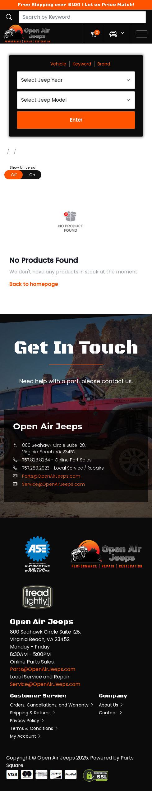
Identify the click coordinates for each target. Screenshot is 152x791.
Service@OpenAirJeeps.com (53, 484)
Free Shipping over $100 (49, 4)
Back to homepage (33, 284)
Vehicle (58, 64)
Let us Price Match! (109, 4)
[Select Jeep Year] (76, 80)
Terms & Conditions (34, 728)
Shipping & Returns (33, 713)
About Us (111, 705)
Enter (76, 120)
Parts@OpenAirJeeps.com (51, 476)
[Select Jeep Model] (76, 100)
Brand (104, 64)
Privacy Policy (27, 720)
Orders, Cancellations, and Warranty (52, 705)
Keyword (82, 64)
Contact (111, 713)
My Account (26, 736)
